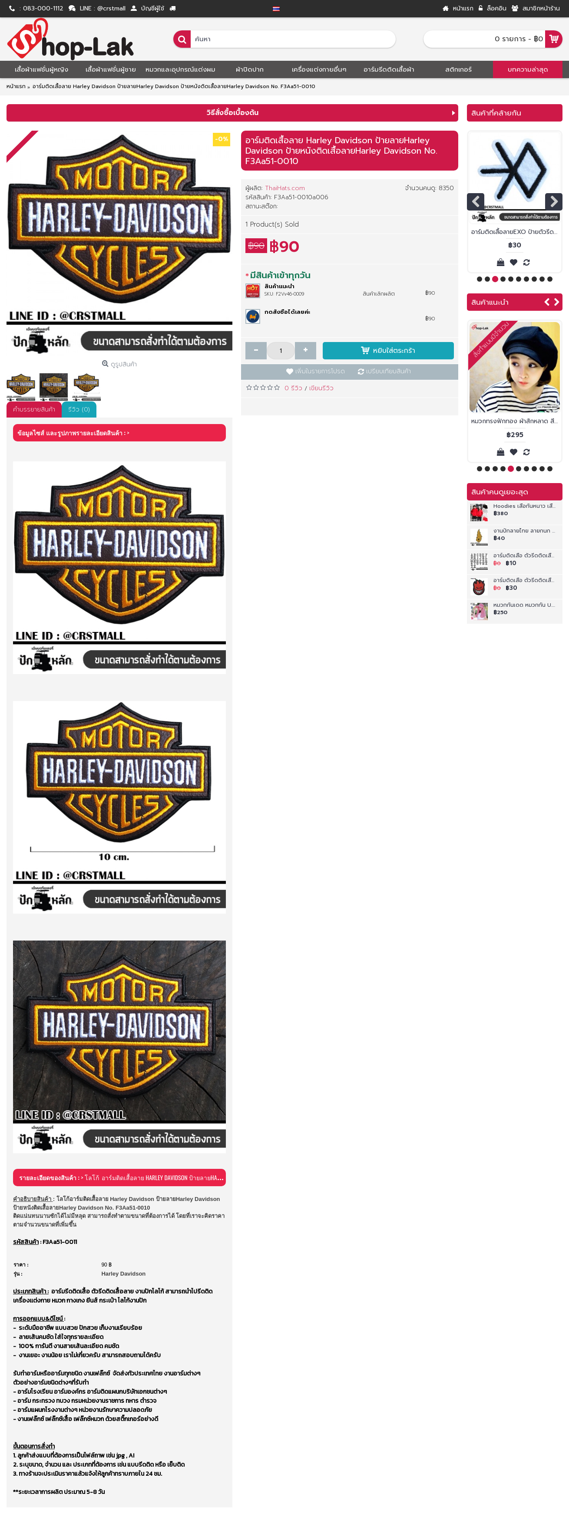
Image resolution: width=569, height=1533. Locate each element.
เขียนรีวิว (321, 388)
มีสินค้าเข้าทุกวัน (280, 275)
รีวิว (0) (79, 409)
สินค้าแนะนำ (490, 302)
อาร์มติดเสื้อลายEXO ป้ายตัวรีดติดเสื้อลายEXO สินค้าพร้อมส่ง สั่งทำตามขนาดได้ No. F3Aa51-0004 (516, 232)
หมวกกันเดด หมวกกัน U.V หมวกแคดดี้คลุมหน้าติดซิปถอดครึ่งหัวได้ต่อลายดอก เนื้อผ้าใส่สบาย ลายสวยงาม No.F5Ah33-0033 (524, 605)
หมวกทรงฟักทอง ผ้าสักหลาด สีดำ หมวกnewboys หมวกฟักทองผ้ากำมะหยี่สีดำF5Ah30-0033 (516, 421)
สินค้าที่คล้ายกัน (496, 112)
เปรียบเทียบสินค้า (388, 371)
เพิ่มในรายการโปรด (320, 371)
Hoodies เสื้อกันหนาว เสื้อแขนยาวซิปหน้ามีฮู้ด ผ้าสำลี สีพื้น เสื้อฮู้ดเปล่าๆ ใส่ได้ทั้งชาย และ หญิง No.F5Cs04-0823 (524, 506)
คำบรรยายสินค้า (34, 409)
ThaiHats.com (285, 188)
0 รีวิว (293, 388)
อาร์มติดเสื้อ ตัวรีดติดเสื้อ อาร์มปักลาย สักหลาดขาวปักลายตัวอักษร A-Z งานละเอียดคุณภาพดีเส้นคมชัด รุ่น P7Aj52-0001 (524, 556)
